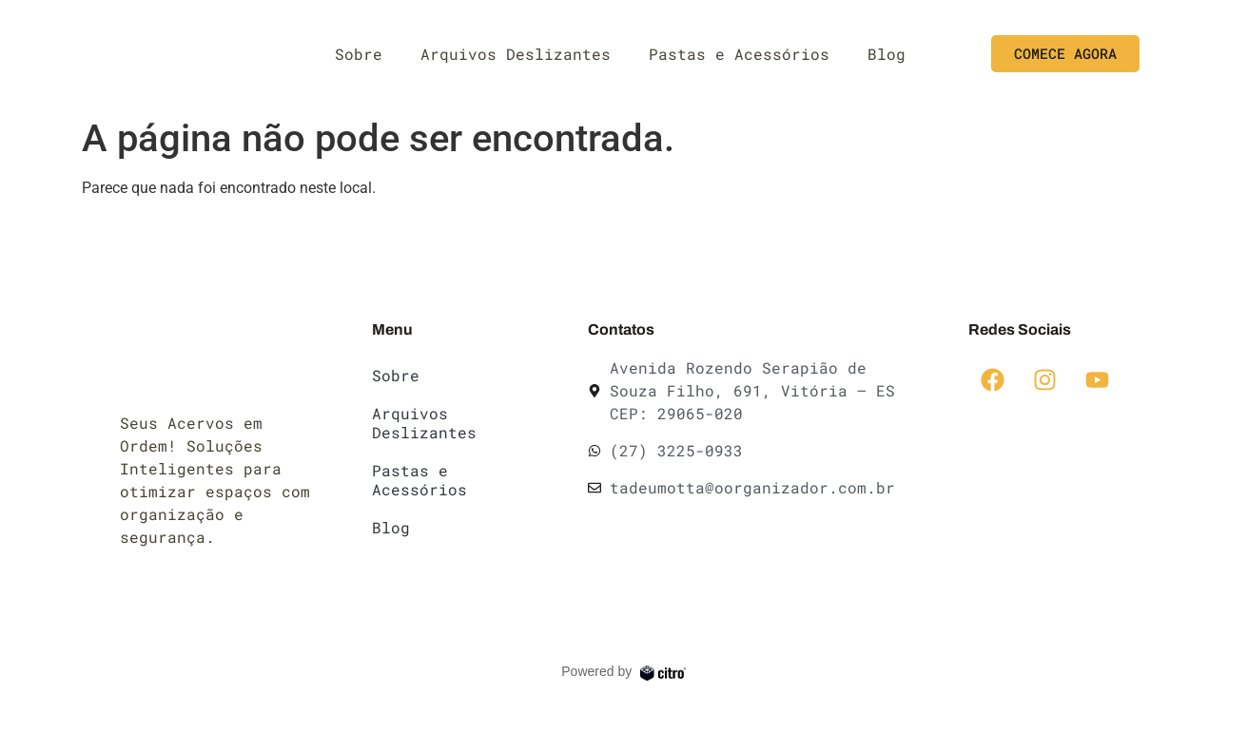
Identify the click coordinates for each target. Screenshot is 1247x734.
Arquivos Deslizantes (515, 54)
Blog (886, 54)
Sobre (358, 54)
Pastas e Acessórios (739, 54)
